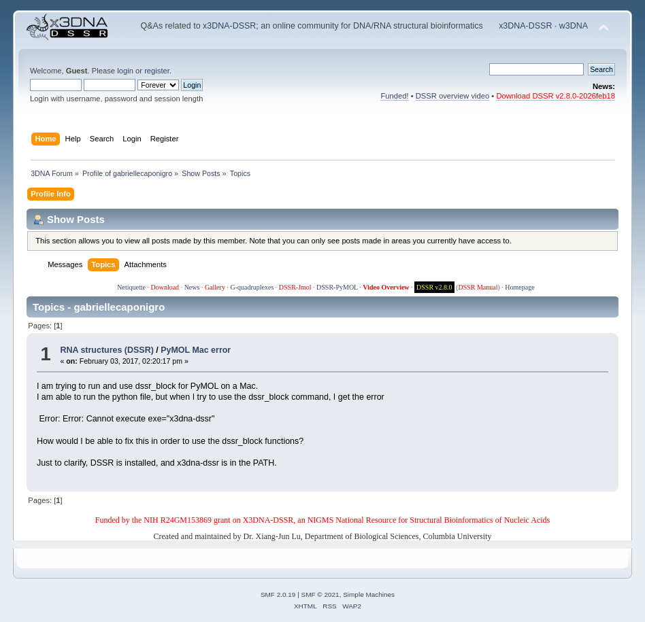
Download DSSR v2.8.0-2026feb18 (555, 96)
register (156, 71)
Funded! (394, 96)
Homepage (519, 287)
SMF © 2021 (320, 594)
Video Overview (386, 287)
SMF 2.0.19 (278, 594)
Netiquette (131, 287)
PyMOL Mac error (196, 350)
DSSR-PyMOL (337, 287)
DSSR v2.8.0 (434, 287)
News (192, 287)
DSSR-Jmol (295, 287)
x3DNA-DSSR (229, 26)
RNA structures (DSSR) (106, 350)
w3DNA (573, 26)
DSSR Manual (477, 287)
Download (164, 287)
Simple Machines (369, 594)
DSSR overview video (453, 96)
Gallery (215, 287)
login (125, 71)
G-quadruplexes (252, 287)
